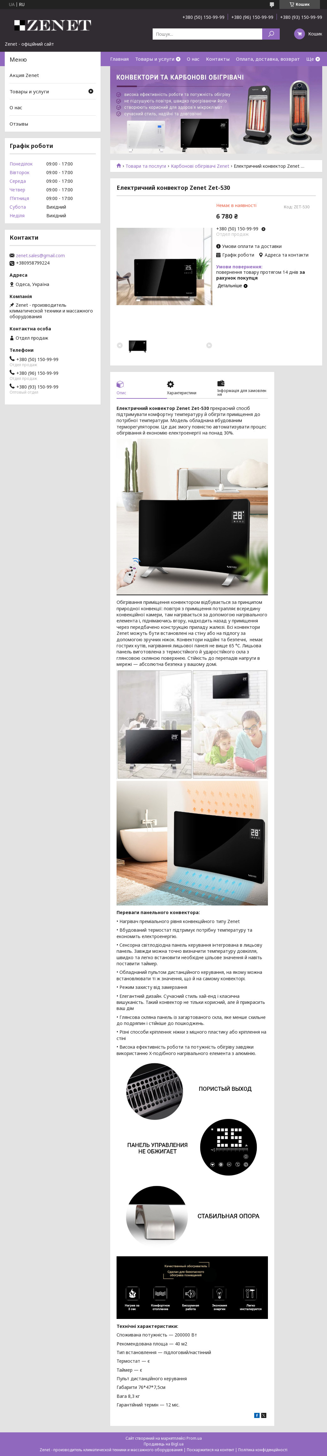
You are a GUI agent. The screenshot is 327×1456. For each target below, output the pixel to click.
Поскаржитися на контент (210, 1449)
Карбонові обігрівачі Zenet (200, 166)
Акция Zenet (24, 75)
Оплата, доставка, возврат (268, 59)
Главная (119, 59)
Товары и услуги (154, 59)
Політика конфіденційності (262, 1449)
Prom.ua (194, 1438)
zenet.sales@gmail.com (40, 255)
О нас (193, 59)
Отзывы (19, 123)
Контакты (218, 59)
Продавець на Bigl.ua (164, 1444)
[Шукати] (271, 34)
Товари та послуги (145, 166)
